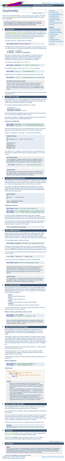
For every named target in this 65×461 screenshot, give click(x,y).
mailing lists (39, 452)
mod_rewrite (22, 15)
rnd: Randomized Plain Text (56, 14)
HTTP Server (10, 7)
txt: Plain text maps (54, 12)
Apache (4, 7)
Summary (52, 24)
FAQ (53, 3)
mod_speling (17, 323)
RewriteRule (13, 33)
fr (46, 13)
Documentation (17, 7)
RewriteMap (13, 17)
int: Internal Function (54, 17)
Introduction (52, 10)
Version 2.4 (25, 7)
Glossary (57, 3)
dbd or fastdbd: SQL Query (56, 22)
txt (38, 252)
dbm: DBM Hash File (54, 16)
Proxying (52, 37)
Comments (52, 43)
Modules (44, 3)
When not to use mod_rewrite (56, 41)
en (43, 13)
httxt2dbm (13, 247)
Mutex (16, 354)
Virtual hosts (52, 36)
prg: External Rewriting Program (17, 327)
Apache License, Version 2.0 (18, 458)
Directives (49, 3)
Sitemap (62, 3)
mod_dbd (7, 411)
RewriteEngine (13, 348)
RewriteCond (22, 33)
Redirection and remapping (56, 32)
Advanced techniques (55, 39)
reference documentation (32, 15)
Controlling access (54, 34)
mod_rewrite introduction (55, 30)
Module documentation (55, 28)
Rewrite (31, 7)
